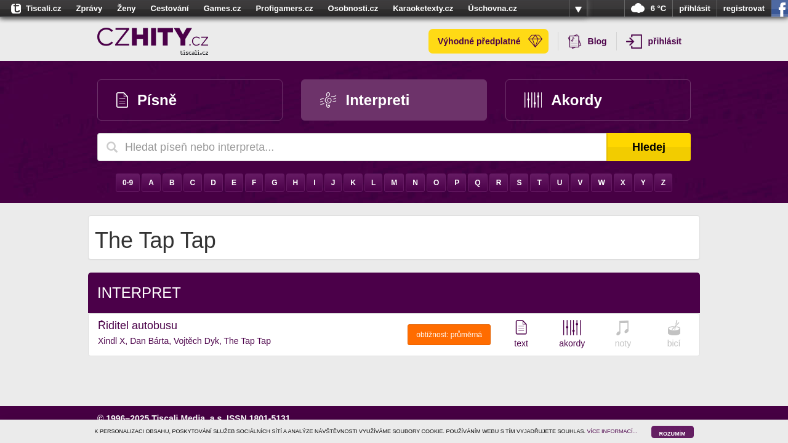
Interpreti (364, 100)
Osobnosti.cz (353, 8)
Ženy (126, 8)
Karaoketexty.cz (423, 8)
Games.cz (222, 8)
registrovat (744, 8)
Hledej (648, 147)
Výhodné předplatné (490, 41)
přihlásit (694, 8)
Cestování (170, 8)
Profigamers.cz (284, 8)
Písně (146, 100)
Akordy (563, 100)
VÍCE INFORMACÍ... (612, 431)
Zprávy (89, 8)
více (578, 8)
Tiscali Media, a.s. (187, 418)
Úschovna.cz (492, 8)
